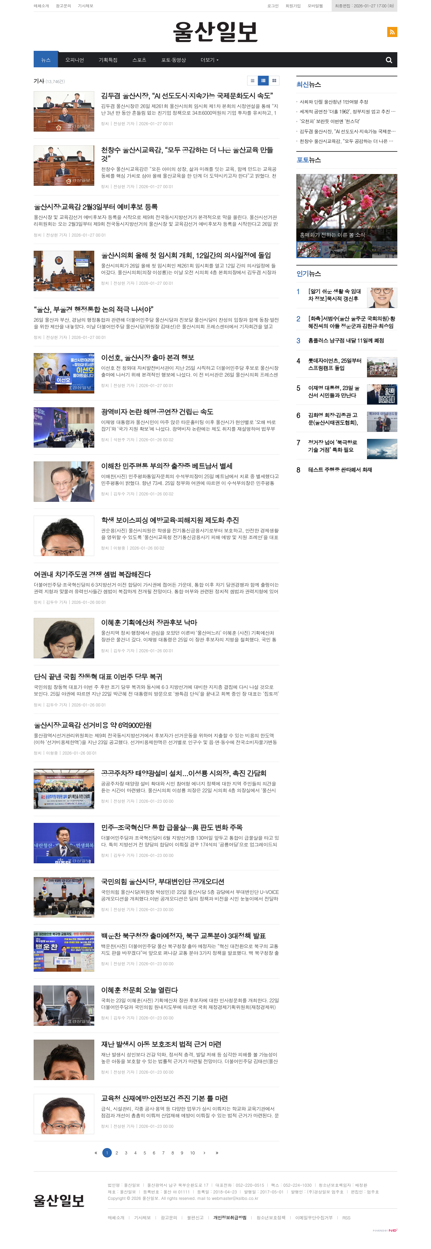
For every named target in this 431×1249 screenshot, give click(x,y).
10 (192, 1152)
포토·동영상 (173, 59)
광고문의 (63, 5)
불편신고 (195, 1217)
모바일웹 (315, 5)
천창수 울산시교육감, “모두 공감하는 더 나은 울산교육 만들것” (348, 141)
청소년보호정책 (270, 1217)
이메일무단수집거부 (314, 1217)
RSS (346, 1217)
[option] (346, 207)
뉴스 (46, 59)
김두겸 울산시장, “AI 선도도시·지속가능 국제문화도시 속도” (348, 131)
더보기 (208, 59)
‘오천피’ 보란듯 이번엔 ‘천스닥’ (330, 121)
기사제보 (85, 5)
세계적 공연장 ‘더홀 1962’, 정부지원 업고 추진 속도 (348, 111)
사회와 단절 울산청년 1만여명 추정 (334, 102)
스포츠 (139, 59)
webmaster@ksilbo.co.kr (235, 1198)
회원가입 (293, 5)
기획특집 (108, 59)
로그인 (272, 5)
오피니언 (74, 59)
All (163, 1198)
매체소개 (41, 5)
